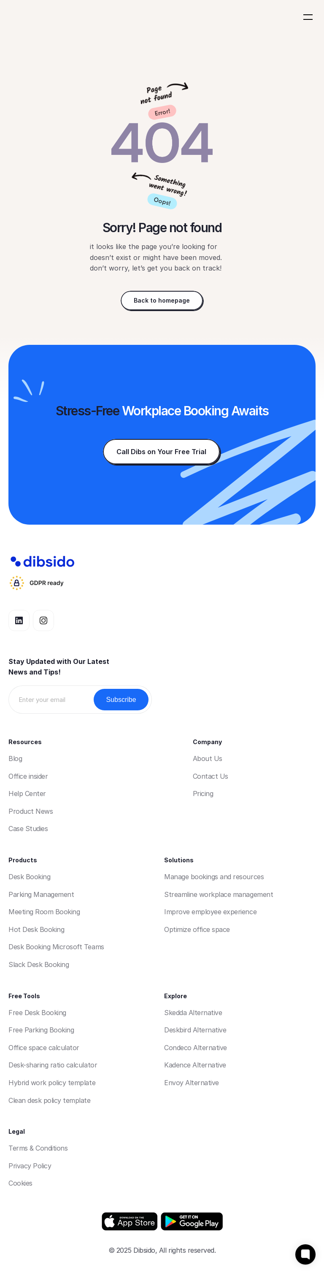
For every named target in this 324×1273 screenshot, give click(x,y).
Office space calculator (43, 1047)
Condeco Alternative (195, 1047)
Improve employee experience (210, 911)
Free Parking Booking (41, 1030)
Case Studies (28, 828)
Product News (30, 811)
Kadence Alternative (195, 1065)
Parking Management (41, 894)
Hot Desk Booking (36, 929)
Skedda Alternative (193, 1012)
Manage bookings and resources (214, 876)
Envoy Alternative (191, 1082)
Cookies (20, 1183)
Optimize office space (197, 929)
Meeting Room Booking (44, 911)
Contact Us (210, 776)
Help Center (27, 793)
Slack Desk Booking (38, 964)
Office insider (28, 776)
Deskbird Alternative (195, 1030)
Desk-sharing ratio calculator (52, 1065)
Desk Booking (29, 876)
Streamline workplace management (218, 894)
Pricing (203, 793)
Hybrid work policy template (51, 1082)
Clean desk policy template (49, 1100)
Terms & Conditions (38, 1148)
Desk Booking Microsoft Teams (56, 947)
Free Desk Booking (37, 1012)
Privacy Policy (29, 1166)
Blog (15, 758)
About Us (207, 758)
